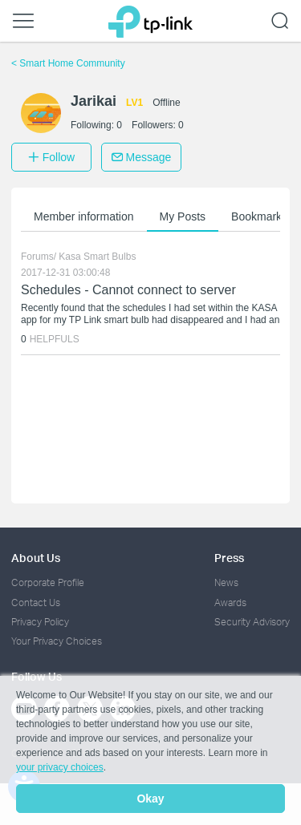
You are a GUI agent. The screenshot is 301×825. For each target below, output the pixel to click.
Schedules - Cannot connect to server (128, 290)
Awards (230, 603)
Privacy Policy (40, 622)
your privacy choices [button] (60, 767)
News (226, 582)
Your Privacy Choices (56, 641)
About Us (35, 557)
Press (229, 557)
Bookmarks (259, 216)
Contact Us (35, 603)
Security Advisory (252, 622)
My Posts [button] (183, 216)
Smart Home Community (68, 63)
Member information (84, 216)
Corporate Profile (47, 582)
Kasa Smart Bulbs (97, 256)
